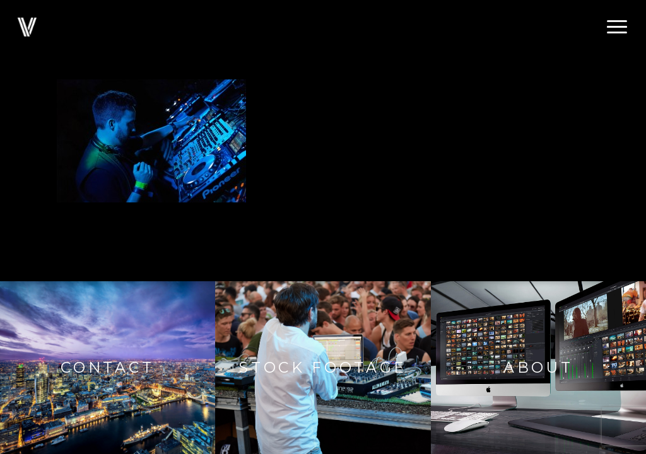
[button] (617, 27)
